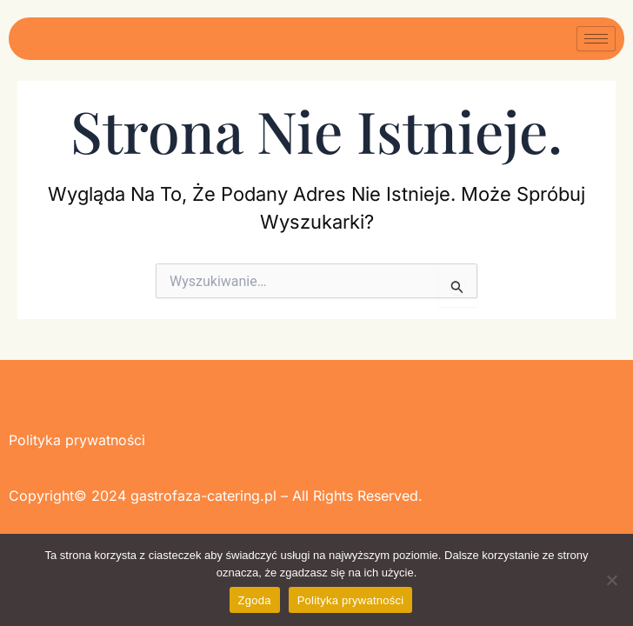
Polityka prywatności (350, 600)
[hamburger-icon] (596, 38)
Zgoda (254, 600)
